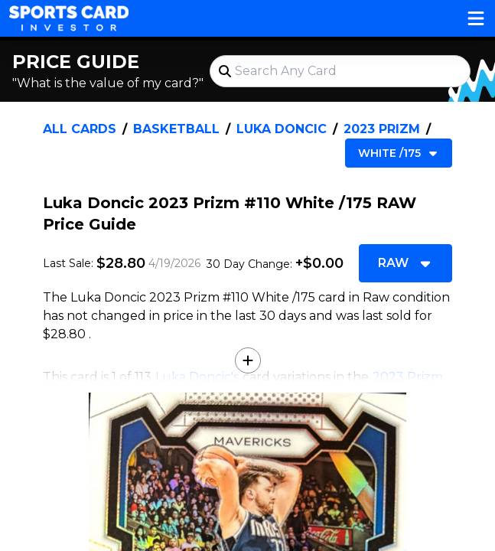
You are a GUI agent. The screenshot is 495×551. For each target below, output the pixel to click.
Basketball (176, 129)
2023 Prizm (382, 129)
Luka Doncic (281, 129)
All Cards (79, 129)
